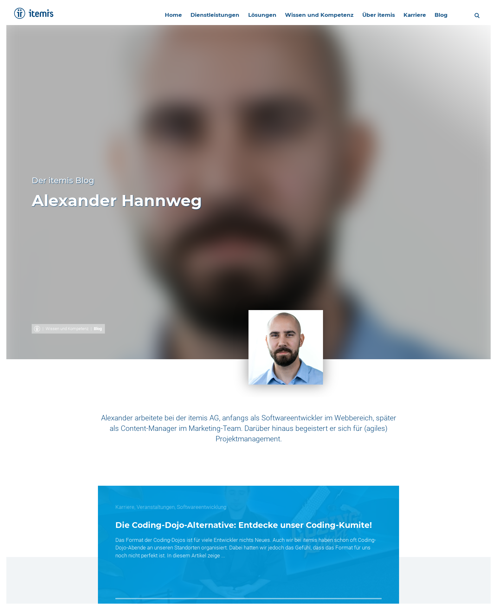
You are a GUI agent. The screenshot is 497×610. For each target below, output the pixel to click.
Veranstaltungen (156, 507)
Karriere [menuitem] (412, 15)
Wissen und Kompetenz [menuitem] (315, 15)
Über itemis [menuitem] (375, 15)
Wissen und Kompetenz (67, 328)
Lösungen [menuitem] (257, 15)
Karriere (124, 507)
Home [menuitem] (166, 15)
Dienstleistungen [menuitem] (209, 15)
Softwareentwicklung (201, 507)
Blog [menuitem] (439, 15)
